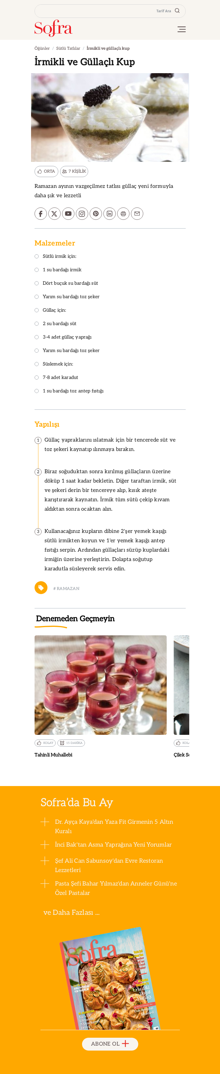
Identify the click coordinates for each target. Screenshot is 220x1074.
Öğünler (42, 48)
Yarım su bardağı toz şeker (67, 297)
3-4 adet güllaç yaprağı (63, 337)
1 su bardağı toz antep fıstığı (69, 391)
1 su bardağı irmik (58, 270)
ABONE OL (110, 1044)
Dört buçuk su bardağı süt (66, 283)
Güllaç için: (50, 310)
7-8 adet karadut (57, 377)
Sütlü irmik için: (55, 256)
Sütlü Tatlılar (68, 48)
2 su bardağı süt (56, 324)
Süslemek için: (54, 364)
